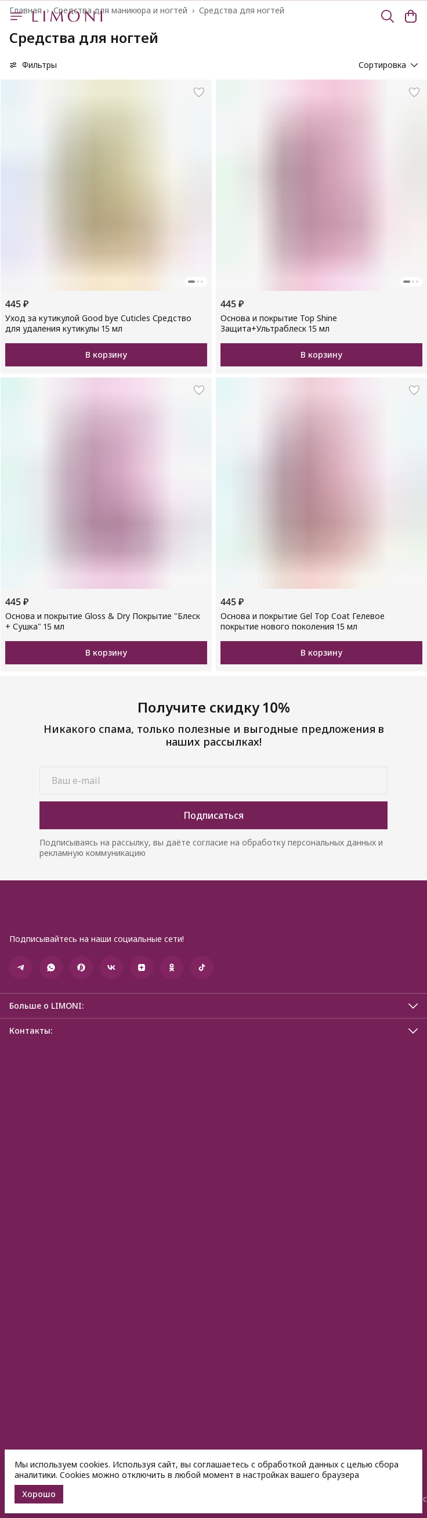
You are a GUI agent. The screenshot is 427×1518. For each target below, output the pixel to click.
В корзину (106, 354)
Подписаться (213, 815)
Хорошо (39, 1493)
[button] (106, 185)
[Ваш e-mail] (213, 780)
